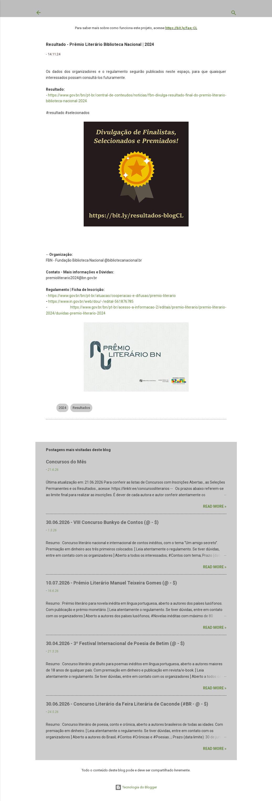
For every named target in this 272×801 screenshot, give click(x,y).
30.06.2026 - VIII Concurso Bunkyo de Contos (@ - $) (102, 522)
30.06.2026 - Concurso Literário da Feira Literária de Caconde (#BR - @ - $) (127, 704)
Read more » (214, 506)
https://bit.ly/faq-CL (181, 28)
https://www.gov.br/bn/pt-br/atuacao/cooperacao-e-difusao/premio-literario (112, 296)
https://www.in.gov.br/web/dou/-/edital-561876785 (91, 301)
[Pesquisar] (234, 13)
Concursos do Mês (66, 461)
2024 (62, 408)
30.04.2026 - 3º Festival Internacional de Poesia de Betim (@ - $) (115, 643)
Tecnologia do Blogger (136, 787)
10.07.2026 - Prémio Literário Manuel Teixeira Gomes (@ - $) (111, 583)
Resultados (81, 408)
